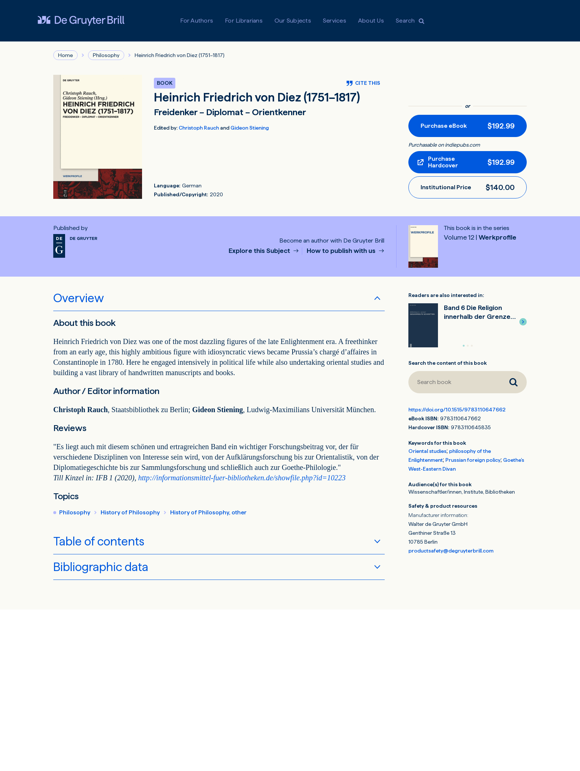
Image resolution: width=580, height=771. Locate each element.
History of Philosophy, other (208, 512)
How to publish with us (342, 250)
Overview (78, 298)
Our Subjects (292, 20)
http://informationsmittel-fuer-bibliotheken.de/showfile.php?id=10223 (241, 478)
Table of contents (98, 541)
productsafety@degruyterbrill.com (450, 551)
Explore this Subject (260, 250)
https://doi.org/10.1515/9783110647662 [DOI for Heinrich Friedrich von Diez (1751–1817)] (457, 410)
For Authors (196, 20)
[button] (523, 322)
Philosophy (106, 55)
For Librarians (244, 20)
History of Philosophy (130, 512)
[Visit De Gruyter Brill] (81, 20)
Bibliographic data (100, 567)
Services (334, 20)
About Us (371, 20)
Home (65, 55)
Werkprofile (480, 237)
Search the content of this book (447, 363)
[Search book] (454, 382)
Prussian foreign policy (472, 460)
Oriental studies (427, 451)
